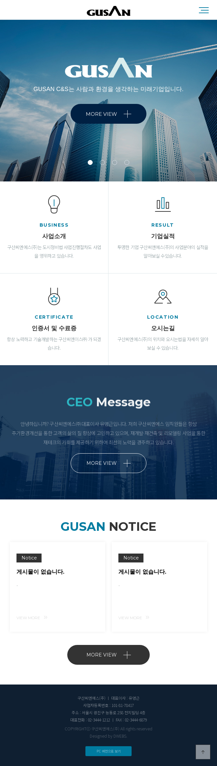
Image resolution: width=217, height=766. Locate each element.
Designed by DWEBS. (108, 736)
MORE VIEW (108, 114)
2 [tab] (102, 162)
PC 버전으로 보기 (109, 751)
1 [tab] (90, 162)
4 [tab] (126, 162)
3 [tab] (114, 162)
